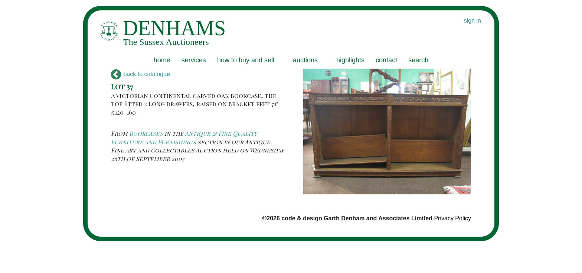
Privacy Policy (452, 218)
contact (386, 60)
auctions (305, 60)
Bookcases (146, 133)
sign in (472, 20)
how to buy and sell (245, 60)
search (418, 60)
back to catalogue (140, 74)
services (194, 60)
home (162, 60)
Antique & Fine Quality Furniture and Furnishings (184, 137)
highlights (350, 60)
